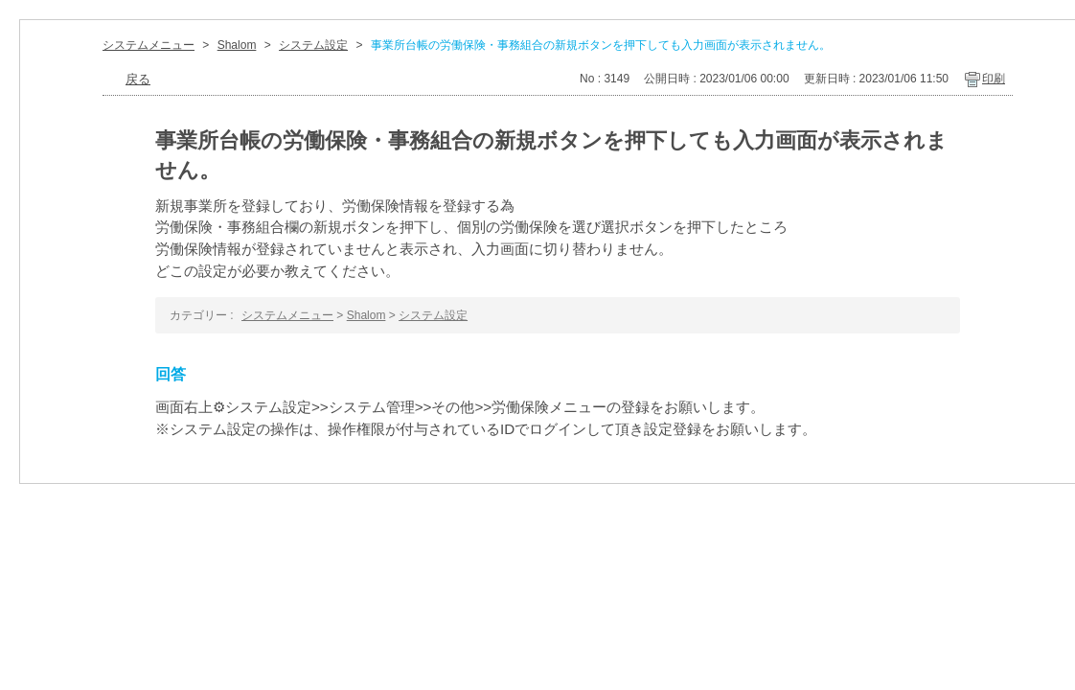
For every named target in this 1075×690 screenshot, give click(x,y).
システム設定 (313, 45)
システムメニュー (148, 45)
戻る (138, 79)
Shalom (237, 45)
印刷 (993, 78)
